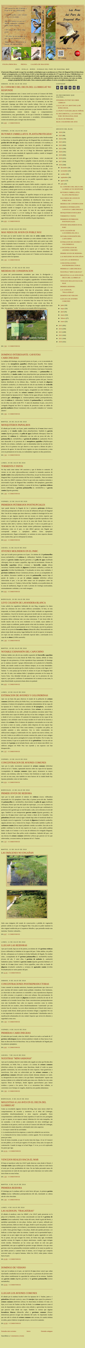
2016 (60, 165)
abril (62, 312)
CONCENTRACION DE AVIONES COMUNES (23, 762)
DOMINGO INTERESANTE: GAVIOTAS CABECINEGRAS (20, 356)
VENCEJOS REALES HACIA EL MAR (19, 1159)
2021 (60, 148)
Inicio (28, 1331)
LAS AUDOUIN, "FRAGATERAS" (17, 1211)
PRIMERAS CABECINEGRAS (16, 1033)
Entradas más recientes (8, 1331)
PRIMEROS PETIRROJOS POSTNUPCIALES (23, 505)
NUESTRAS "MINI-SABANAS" (16, 1058)
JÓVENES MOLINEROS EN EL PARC (19, 551)
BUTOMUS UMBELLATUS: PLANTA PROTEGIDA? (26, 134)
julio (62, 184)
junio (62, 305)
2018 (60, 158)
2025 (60, 135)
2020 (60, 152)
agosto (63, 181)
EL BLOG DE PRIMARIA (65, 119)
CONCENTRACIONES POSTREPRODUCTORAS (25, 984)
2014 (60, 329)
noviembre (64, 171)
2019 (60, 155)
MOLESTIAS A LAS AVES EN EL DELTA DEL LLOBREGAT (23, 1104)
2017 (60, 161)
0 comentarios (14, 221)
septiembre (64, 177)
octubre (63, 174)
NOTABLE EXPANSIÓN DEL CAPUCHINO (22, 651)
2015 (60, 325)
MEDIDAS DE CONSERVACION (17, 271)
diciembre (64, 168)
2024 (60, 139)
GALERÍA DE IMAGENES (40, 64)
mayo (63, 308)
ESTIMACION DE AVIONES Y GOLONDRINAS (24, 695)
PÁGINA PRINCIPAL (9, 64)
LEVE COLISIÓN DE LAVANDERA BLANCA (23, 602)
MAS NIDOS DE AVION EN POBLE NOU (21, 232)
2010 (60, 342)
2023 (60, 142)
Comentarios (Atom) (17, 1336)
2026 (60, 132)
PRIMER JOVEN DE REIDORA (16, 793)
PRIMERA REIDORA (11, 1188)
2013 (60, 332)
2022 (60, 145)
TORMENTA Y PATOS (12, 466)
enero (63, 321)
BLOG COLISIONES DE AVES (67, 122)
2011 (60, 338)
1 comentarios (14, 123)
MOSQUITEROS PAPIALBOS (15, 425)
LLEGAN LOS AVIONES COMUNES (19, 1293)
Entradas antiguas (46, 1331)
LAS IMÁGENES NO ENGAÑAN (17, 853)
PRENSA (24, 64)
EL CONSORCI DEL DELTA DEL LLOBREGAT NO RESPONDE (26, 88)
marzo (63, 315)
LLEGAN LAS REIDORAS (14, 945)
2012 (60, 335)
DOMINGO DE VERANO (13, 1267)
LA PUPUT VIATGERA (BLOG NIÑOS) (70, 111)
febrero (63, 318)
